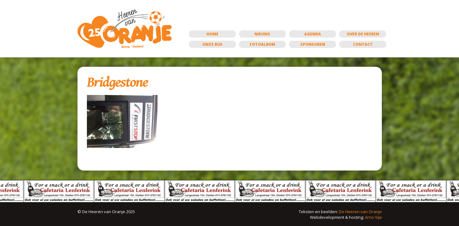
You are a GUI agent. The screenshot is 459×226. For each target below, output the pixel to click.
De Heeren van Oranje (360, 211)
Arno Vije (373, 217)
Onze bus (212, 44)
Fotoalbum (262, 44)
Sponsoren (312, 44)
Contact (363, 44)
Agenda (312, 34)
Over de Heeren (363, 34)
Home (212, 34)
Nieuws (262, 34)
